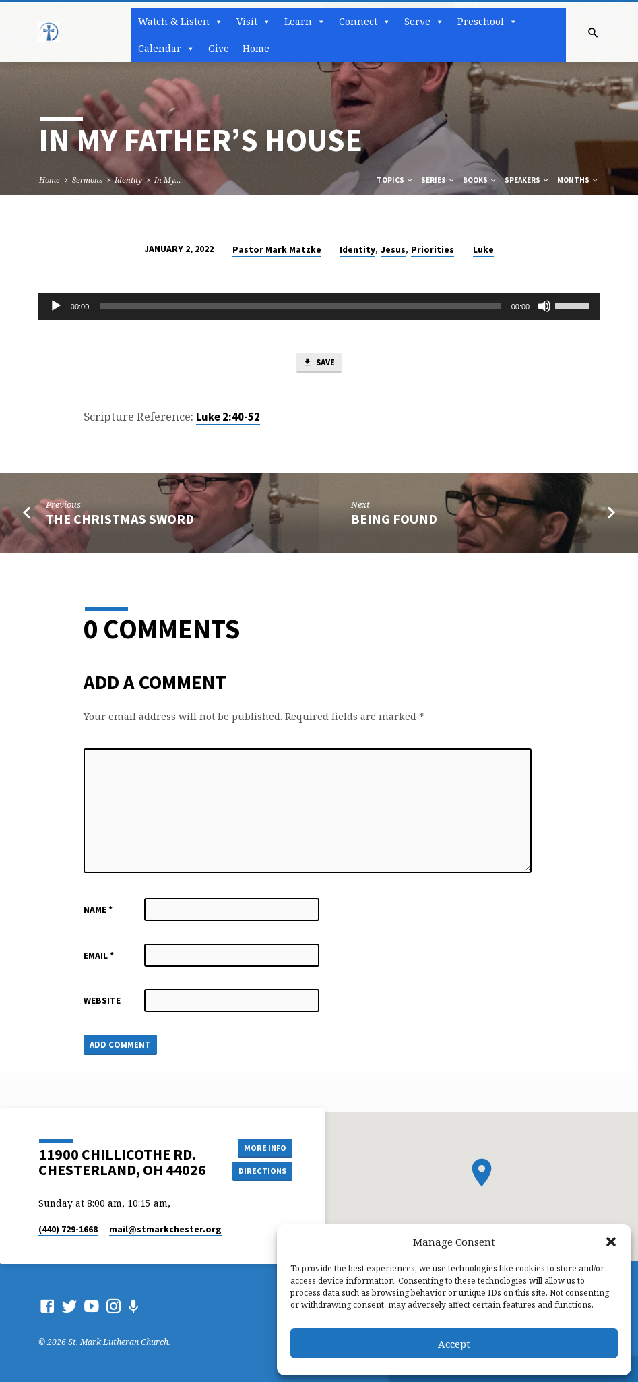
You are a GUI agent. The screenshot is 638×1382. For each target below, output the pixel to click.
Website (102, 1001)
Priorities (432, 250)
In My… (167, 180)
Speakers (527, 180)
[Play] (56, 306)
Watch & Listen (180, 21)
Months (578, 180)
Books (480, 180)
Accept (454, 1343)
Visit (253, 21)
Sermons (87, 180)
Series (438, 180)
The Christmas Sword (120, 520)
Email (99, 956)
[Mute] (544, 306)
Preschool (487, 21)
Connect (365, 21)
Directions (261, 1171)
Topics (395, 180)
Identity (128, 180)
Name (98, 910)
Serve (424, 21)
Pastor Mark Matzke (276, 250)
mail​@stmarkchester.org (165, 1229)
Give (218, 48)
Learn (304, 21)
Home (256, 48)
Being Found (394, 520)
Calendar (166, 48)
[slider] (300, 306)
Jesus (393, 250)
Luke (483, 250)
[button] (611, 1242)
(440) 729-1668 (68, 1229)
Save (319, 363)
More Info (262, 1147)
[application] (319, 306)
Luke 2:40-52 (228, 418)
